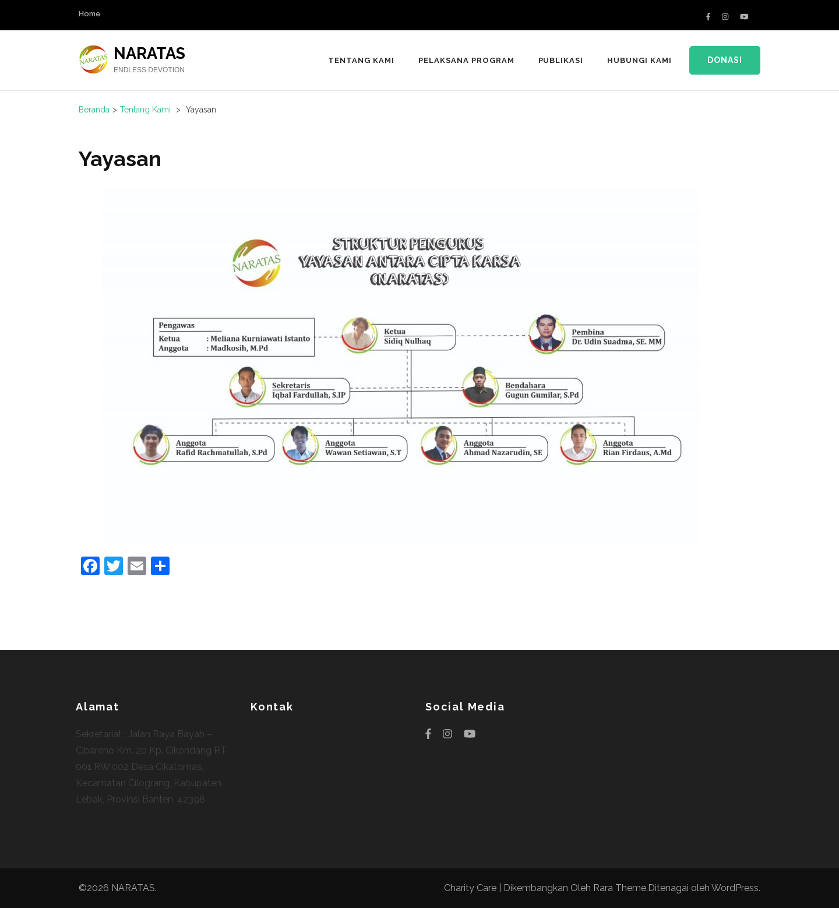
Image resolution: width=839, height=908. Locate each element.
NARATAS (149, 53)
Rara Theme (619, 887)
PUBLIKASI (561, 60)
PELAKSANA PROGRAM (466, 60)
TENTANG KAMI (361, 60)
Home (90, 13)
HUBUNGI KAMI (639, 60)
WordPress (735, 887)
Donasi (724, 60)
